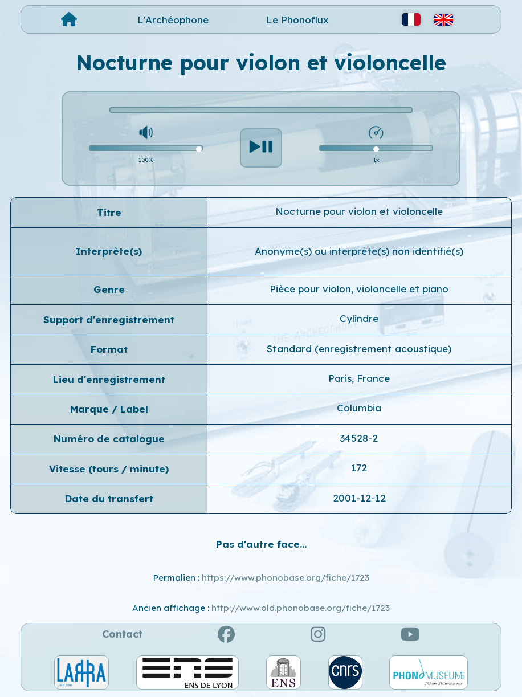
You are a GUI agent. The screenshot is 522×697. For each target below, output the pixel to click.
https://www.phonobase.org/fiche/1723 (285, 577)
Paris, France (359, 378)
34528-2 (359, 438)
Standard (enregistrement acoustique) (359, 348)
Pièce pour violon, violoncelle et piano (359, 289)
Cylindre (359, 318)
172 (359, 468)
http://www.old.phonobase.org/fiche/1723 (300, 607)
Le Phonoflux (297, 20)
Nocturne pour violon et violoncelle (359, 211)
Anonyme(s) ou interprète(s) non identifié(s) (359, 251)
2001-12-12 (359, 498)
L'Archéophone (173, 20)
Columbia (359, 408)
